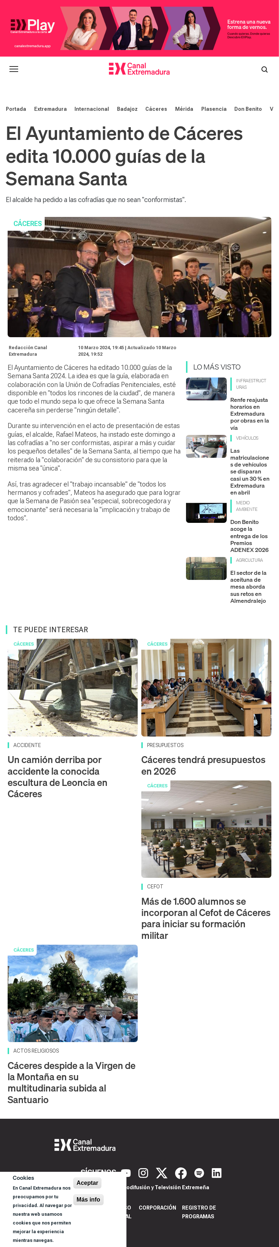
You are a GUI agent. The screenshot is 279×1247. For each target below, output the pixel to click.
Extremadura (50, 109)
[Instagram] (144, 1172)
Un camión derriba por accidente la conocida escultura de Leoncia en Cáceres (58, 776)
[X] (162, 1172)
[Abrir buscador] (264, 69)
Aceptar (87, 1183)
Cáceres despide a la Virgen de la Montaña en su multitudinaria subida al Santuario (72, 1082)
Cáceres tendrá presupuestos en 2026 (203, 765)
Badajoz (127, 109)
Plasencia (214, 109)
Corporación (157, 1208)
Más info (88, 1199)
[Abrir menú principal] (14, 69)
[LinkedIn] (217, 1172)
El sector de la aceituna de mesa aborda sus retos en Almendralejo (248, 586)
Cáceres (156, 109)
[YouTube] (127, 1172)
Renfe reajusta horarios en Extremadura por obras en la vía (249, 413)
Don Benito (248, 109)
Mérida (184, 109)
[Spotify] (200, 1172)
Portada (16, 109)
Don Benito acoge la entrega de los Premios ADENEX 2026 (249, 535)
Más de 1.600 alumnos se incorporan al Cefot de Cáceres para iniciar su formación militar (206, 918)
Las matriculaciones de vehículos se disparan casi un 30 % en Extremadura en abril (250, 471)
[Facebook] (182, 1172)
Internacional (91, 109)
